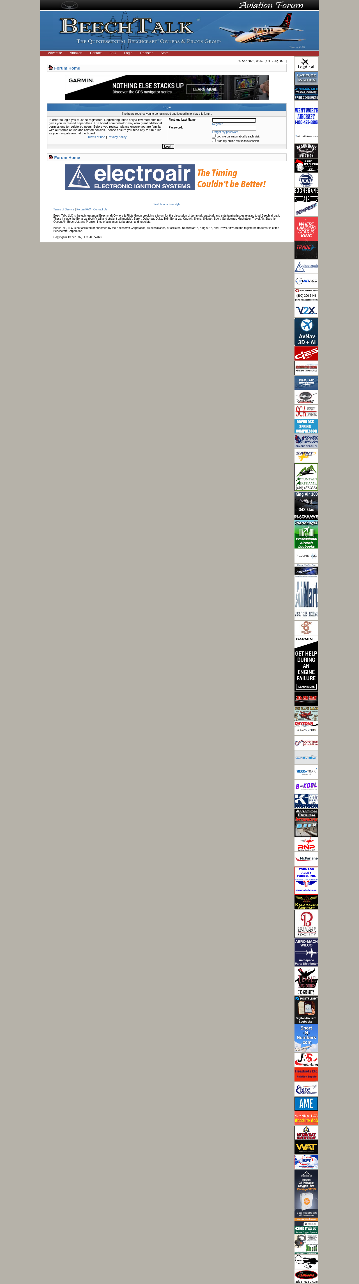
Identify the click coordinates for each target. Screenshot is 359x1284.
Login (128, 53)
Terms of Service (63, 209)
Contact (96, 53)
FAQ (112, 53)
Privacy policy (117, 137)
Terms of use (96, 137)
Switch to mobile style (166, 204)
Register (146, 53)
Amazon (76, 53)
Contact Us (100, 209)
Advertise (55, 53)
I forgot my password (225, 132)
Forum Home (67, 68)
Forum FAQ (84, 209)
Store (165, 53)
